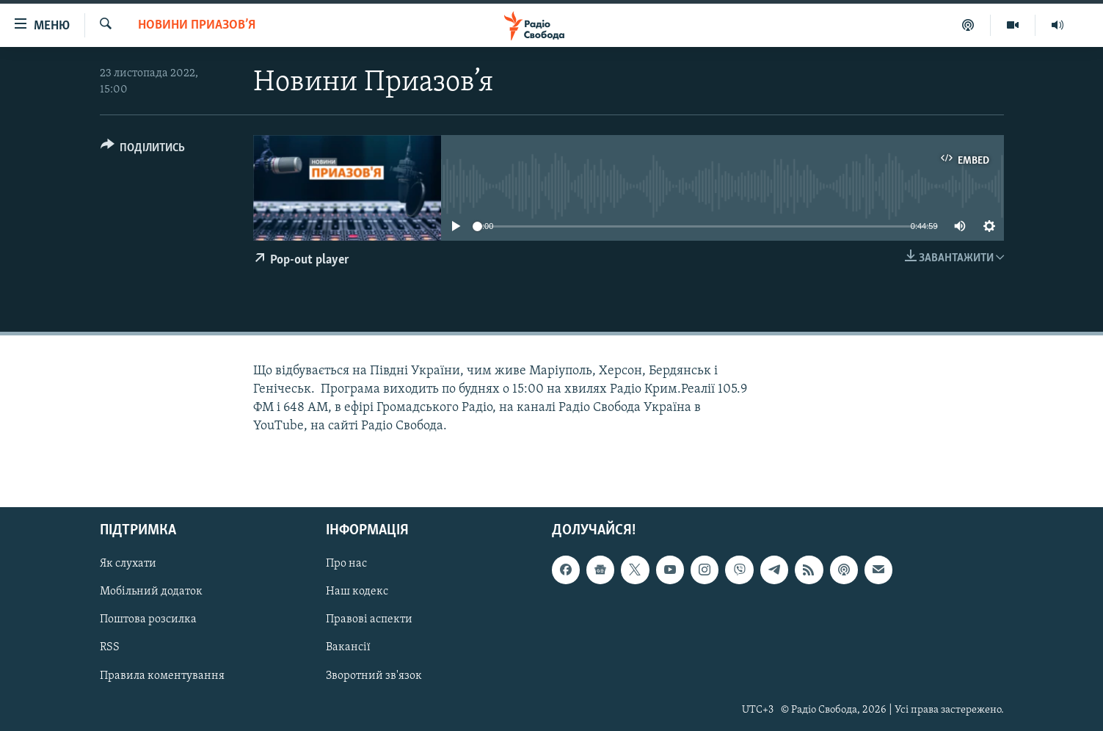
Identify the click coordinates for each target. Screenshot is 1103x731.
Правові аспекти (369, 620)
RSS (110, 648)
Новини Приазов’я (196, 25)
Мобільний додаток (151, 592)
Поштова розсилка (148, 620)
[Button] (143, 150)
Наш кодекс (357, 592)
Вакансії (348, 648)
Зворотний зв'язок (374, 676)
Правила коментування (162, 676)
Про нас (346, 564)
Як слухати (128, 564)
